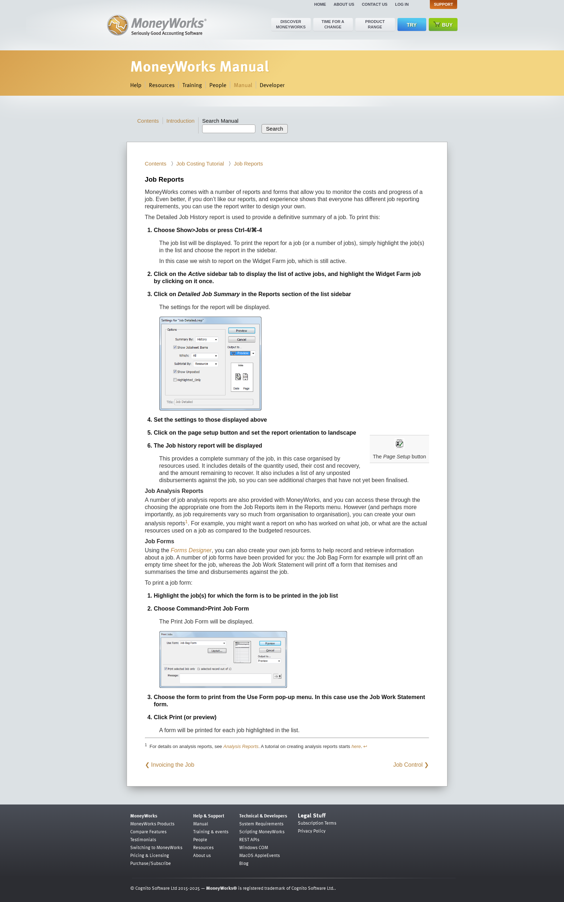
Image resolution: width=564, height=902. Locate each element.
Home (320, 4)
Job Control (408, 765)
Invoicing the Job (172, 765)
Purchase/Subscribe (150, 863)
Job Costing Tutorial (200, 163)
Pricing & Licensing (149, 855)
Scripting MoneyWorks (262, 831)
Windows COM (253, 847)
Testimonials (143, 839)
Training (192, 85)
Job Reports (248, 163)
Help (135, 85)
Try (412, 25)
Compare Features (148, 831)
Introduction (181, 121)
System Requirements (261, 823)
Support (443, 4)
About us (343, 4)
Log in (402, 4)
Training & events (210, 831)
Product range (375, 24)
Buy (443, 25)
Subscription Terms (317, 822)
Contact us (374, 4)
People (217, 85)
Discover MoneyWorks (291, 24)
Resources (162, 85)
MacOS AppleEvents (259, 855)
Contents (148, 121)
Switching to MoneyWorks (156, 847)
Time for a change (333, 24)
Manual (243, 85)
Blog (244, 863)
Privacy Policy (312, 830)
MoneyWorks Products (152, 823)
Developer (272, 85)
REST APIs (249, 839)
